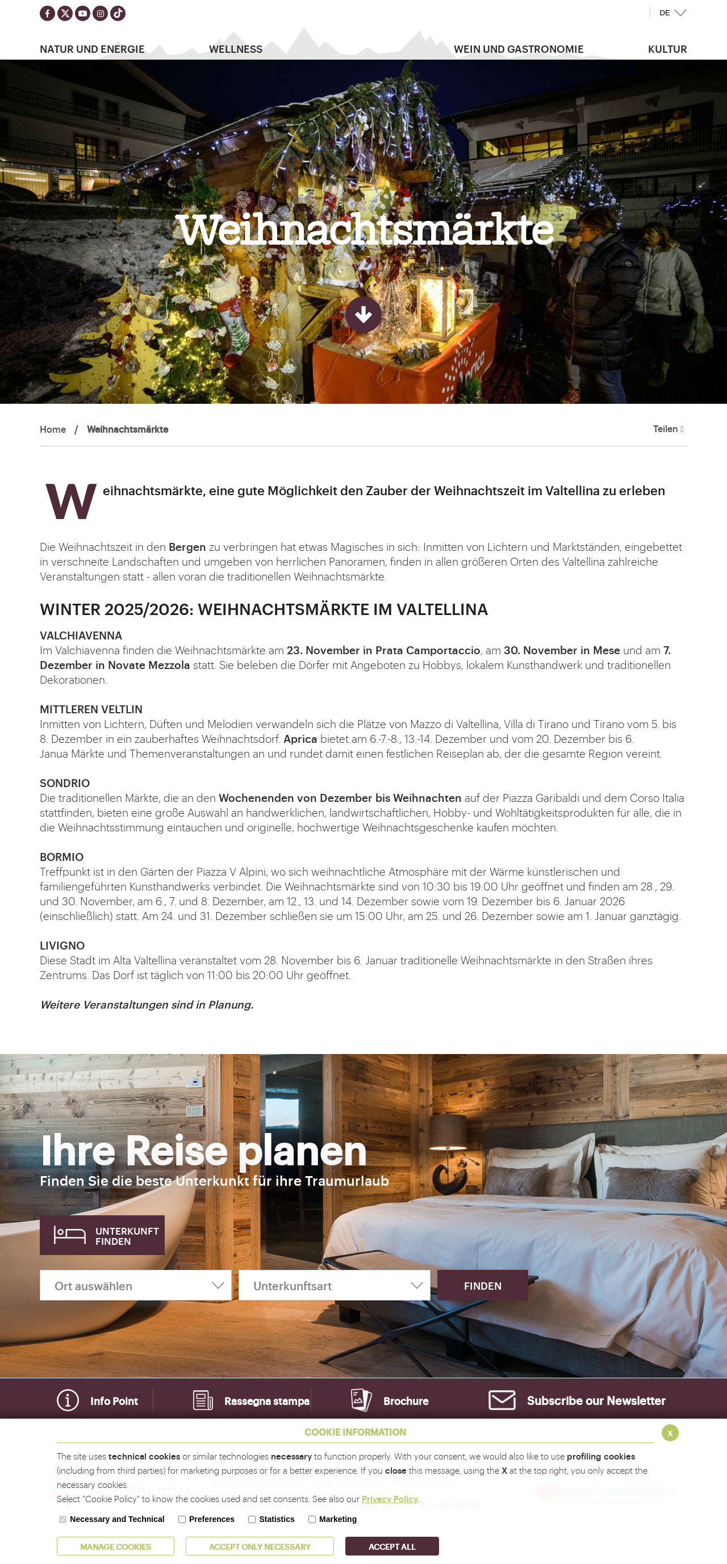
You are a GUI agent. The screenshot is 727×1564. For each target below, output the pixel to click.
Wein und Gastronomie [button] (519, 48)
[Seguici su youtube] (82, 13)
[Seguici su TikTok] (118, 13)
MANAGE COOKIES (115, 1546)
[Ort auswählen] (136, 1285)
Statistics (276, 1519)
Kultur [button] (667, 48)
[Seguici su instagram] (100, 13)
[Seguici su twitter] (65, 13)
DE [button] (664, 13)
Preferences (212, 1519)
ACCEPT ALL (392, 1546)
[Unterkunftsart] (335, 1285)
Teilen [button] (668, 428)
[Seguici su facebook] (47, 13)
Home (53, 429)
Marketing (338, 1519)
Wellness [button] (235, 48)
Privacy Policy (390, 1498)
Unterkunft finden (127, 1235)
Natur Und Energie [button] (92, 48)
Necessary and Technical (117, 1519)
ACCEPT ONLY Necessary (260, 1546)
